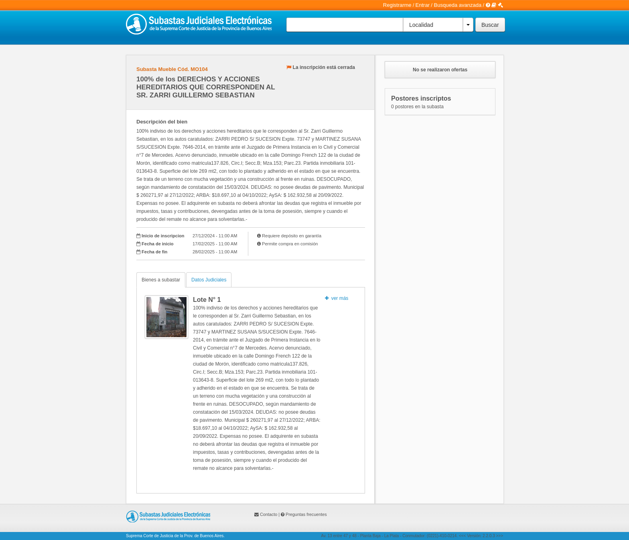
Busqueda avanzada (458, 5)
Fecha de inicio (157, 243)
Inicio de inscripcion (163, 235)
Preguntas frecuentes (306, 514)
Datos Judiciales (208, 280)
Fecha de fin (154, 251)
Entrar (423, 5)
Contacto (268, 514)
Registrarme (397, 5)
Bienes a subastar (161, 280)
